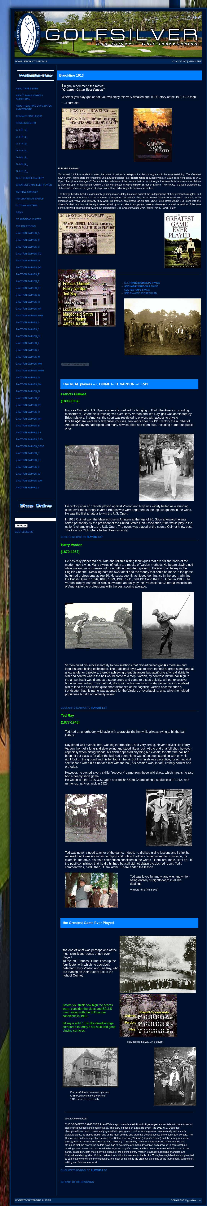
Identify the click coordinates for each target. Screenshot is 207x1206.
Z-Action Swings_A (27, 233)
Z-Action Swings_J (27, 329)
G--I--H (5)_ (22, 157)
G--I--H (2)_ (22, 136)
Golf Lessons (24, 532)
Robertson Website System (33, 1200)
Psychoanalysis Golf (30, 198)
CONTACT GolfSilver (29, 116)
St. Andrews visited (28, 219)
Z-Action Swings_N (28, 377)
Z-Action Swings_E (27, 274)
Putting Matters (26, 205)
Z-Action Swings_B (27, 240)
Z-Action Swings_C (28, 247)
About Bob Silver (27, 88)
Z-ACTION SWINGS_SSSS (30, 446)
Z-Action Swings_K (27, 343)
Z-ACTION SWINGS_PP (28, 405)
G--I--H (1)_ (22, 130)
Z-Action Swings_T (27, 453)
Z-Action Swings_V (27, 467)
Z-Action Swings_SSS (29, 439)
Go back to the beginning (77, 1182)
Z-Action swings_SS (28, 432)
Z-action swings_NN (28, 384)
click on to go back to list (84, 708)
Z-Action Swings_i (27, 322)
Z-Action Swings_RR (28, 418)
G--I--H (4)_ (22, 150)
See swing (142, 283)
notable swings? (27, 191)
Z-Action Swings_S (27, 425)
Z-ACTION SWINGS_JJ (28, 336)
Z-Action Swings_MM (29, 363)
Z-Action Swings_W (28, 474)
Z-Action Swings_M (28, 357)
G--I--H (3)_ (22, 143)
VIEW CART (195, 61)
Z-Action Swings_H (28, 302)
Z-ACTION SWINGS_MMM (30, 370)
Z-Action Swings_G (28, 295)
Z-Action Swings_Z (27, 487)
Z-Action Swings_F (27, 281)
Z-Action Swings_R (28, 412)
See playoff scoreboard (140, 293)
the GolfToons (25, 226)
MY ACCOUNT (179, 61)
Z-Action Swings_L (27, 350)
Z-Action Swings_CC (28, 253)
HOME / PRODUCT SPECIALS (31, 61)
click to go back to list (82, 537)
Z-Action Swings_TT (28, 460)
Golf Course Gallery (30, 178)
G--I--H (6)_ (22, 164)
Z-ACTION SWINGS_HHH (29, 315)
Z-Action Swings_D (28, 260)
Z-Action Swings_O (28, 391)
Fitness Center (26, 123)
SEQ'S (19, 212)
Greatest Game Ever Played (34, 185)
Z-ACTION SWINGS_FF (28, 288)
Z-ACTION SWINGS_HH (28, 308)
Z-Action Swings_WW (29, 480)
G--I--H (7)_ (22, 171)
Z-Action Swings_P (27, 398)
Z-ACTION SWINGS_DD (28, 267)
